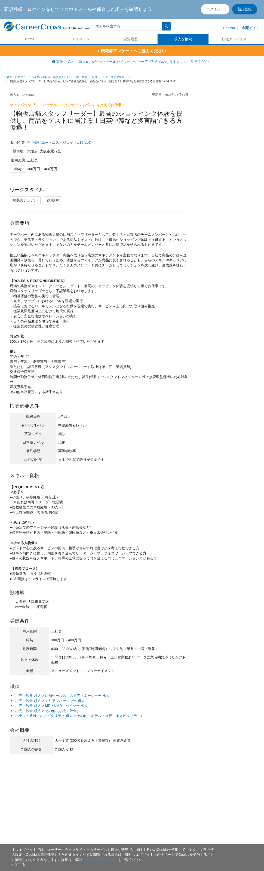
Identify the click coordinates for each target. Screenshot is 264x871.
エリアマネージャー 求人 (65, 701)
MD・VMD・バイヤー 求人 (66, 706)
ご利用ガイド (249, 28)
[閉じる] (18, 865)
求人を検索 (183, 39)
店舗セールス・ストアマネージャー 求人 (77, 696)
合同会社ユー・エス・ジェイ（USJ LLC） (60, 142)
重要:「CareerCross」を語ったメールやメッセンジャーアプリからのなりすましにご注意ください (132, 62)
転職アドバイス (234, 39)
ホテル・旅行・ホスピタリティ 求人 (44, 716)
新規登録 (245, 9)
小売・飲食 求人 (28, 696)
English (229, 28)
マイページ (81, 39)
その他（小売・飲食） (62, 711)
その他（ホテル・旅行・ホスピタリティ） (110, 716)
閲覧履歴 (131, 39)
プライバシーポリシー (100, 860)
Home (30, 39)
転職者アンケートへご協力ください (132, 50)
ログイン (214, 9)
